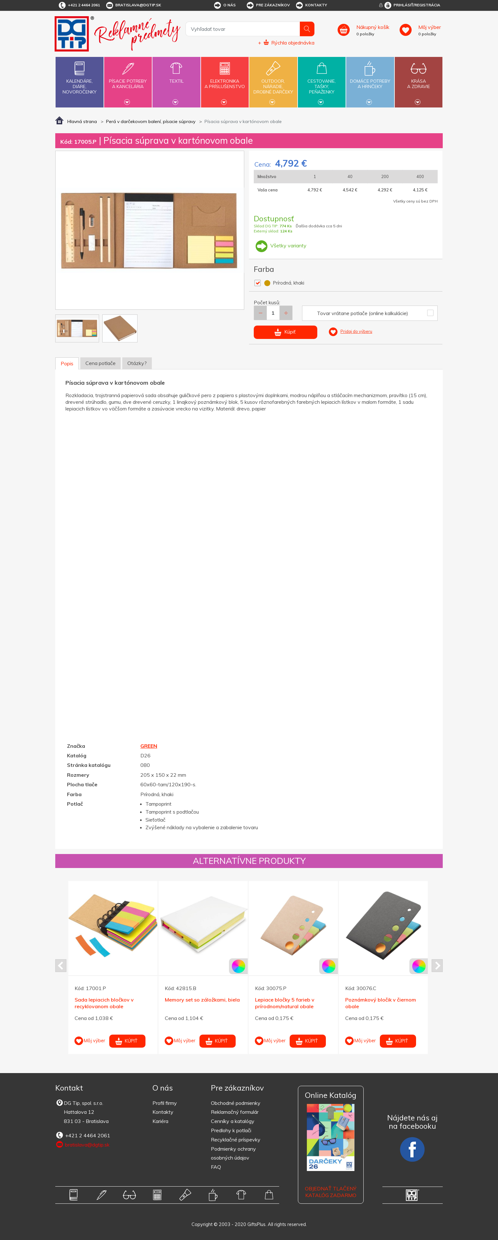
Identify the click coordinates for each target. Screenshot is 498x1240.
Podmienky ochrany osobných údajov (233, 1153)
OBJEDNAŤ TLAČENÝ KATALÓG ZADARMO (330, 1191)
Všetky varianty (280, 245)
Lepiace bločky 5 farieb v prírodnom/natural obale (284, 1002)
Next (437, 965)
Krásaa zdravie (418, 80)
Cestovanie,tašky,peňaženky (321, 81)
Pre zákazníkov (268, 5)
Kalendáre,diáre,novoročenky (79, 76)
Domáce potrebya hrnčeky (370, 80)
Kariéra (160, 1121)
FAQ (216, 1167)
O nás (224, 5)
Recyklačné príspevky (235, 1139)
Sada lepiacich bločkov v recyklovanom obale (104, 1002)
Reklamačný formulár (235, 1112)
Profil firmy (164, 1103)
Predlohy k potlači (231, 1130)
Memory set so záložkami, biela (202, 999)
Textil (176, 77)
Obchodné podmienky (235, 1103)
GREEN (148, 746)
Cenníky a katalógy (232, 1121)
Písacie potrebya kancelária (128, 80)
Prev (60, 965)
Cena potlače (100, 363)
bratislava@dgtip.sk (133, 5)
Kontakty (311, 5)
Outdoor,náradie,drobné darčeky (273, 81)
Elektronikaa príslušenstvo (225, 80)
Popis (67, 363)
